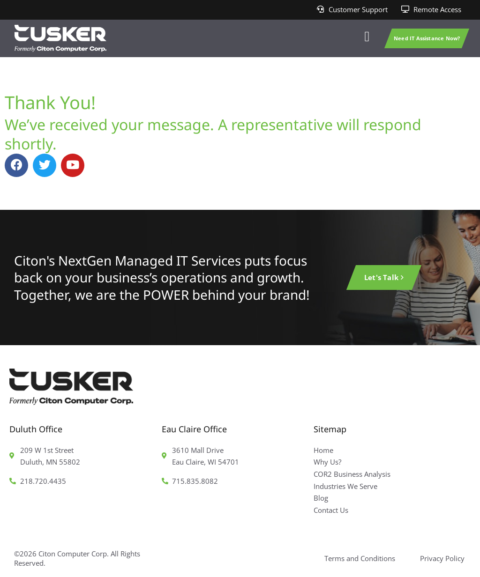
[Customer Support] (320, 9)
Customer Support (358, 9)
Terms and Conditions (359, 558)
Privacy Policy (442, 558)
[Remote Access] (405, 9)
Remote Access (437, 9)
